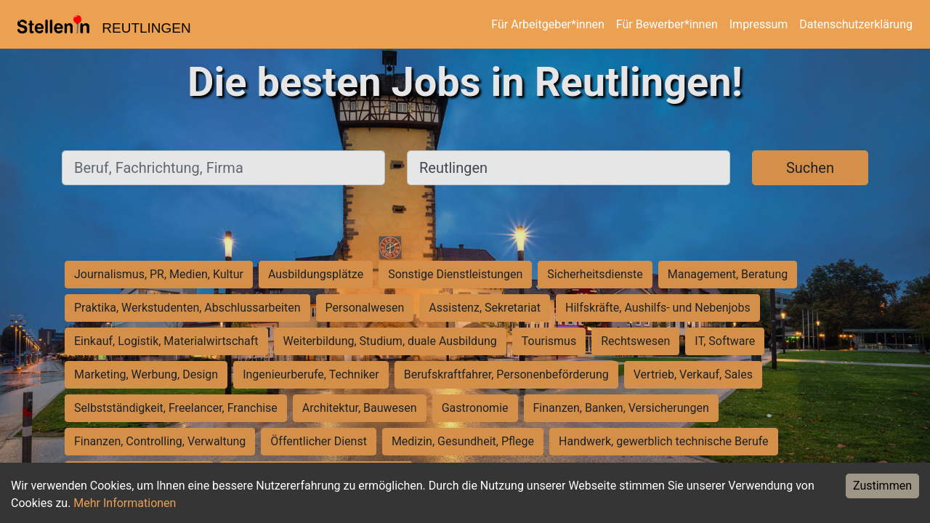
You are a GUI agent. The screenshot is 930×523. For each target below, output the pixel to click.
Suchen (810, 168)
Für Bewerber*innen (667, 24)
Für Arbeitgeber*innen (547, 24)
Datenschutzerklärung (856, 24)
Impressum (758, 24)
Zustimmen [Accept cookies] (882, 485)
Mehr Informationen (124, 503)
